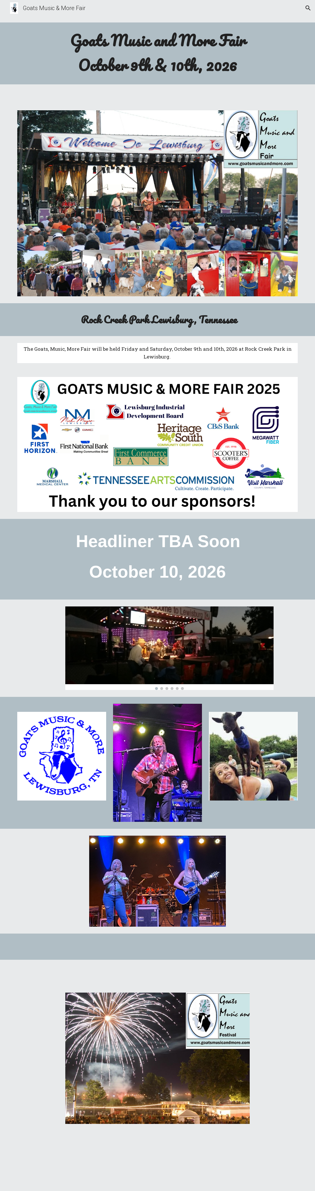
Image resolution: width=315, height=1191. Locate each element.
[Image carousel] (169, 648)
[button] (308, 8)
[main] (157, 53)
